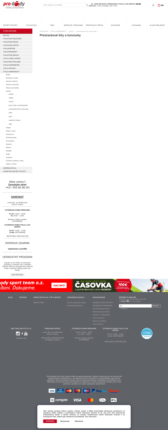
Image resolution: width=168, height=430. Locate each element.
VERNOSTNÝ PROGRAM (102, 306)
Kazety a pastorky (12, 84)
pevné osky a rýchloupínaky (18, 105)
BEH (52, 25)
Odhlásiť (124, 308)
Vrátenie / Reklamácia (101, 315)
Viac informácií (90, 417)
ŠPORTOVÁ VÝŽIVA (94, 25)
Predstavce (10, 134)
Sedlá (8, 154)
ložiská (11, 94)
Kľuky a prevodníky (12, 88)
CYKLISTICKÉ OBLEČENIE (12, 39)
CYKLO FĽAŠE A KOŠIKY (12, 58)
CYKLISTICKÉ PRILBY (10, 42)
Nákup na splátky (99, 321)
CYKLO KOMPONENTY (11, 72)
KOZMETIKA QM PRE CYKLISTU (14, 171)
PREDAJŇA (112, 4)
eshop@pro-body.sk (52, 340)
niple (10, 124)
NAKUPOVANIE (99, 297)
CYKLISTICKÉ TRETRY (11, 45)
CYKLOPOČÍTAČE (9, 48)
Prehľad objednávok (75, 306)
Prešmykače (10, 141)
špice (10, 116)
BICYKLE (6, 35)
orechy (11, 101)
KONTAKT (23, 297)
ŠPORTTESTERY (10, 25)
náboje (11, 98)
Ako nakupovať (98, 318)
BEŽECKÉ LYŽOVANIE (73, 25)
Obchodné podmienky (101, 309)
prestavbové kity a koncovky (18, 109)
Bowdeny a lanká (12, 78)
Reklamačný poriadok (101, 312)
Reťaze (8, 147)
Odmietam (79, 421)
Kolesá (8, 91)
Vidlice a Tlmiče (11, 164)
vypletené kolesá (14, 120)
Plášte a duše (11, 131)
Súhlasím (50, 421)
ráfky (10, 113)
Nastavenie (64, 421)
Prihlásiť (155, 306)
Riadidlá (9, 151)
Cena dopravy (98, 324)
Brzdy (8, 74)
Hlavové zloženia (12, 81)
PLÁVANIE (136, 25)
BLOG (10, 297)
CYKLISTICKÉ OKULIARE (12, 62)
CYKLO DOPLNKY (9, 68)
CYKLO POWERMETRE (11, 65)
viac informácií (17, 274)
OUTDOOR (115, 25)
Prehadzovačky (11, 137)
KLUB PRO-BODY (157, 25)
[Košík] (160, 5)
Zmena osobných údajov (76, 302)
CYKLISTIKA (31, 25)
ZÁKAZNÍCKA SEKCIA (75, 297)
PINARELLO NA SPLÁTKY (103, 302)
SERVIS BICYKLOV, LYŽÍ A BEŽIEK (47, 297)
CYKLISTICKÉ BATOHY (11, 55)
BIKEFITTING (39, 302)
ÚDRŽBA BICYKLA (9, 168)
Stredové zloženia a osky (14, 161)
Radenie (9, 144)
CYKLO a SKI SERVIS (126, 4)
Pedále (8, 128)
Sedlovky (9, 157)
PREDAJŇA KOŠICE (52, 328)
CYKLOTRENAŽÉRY (10, 52)
